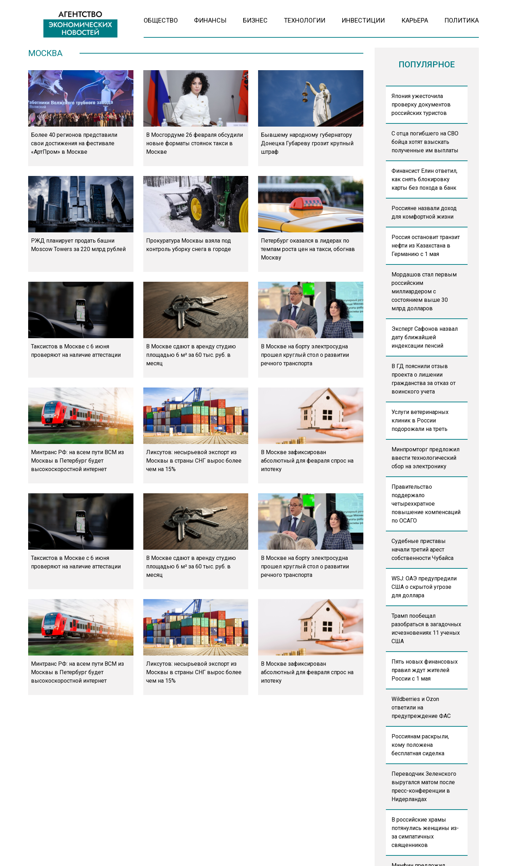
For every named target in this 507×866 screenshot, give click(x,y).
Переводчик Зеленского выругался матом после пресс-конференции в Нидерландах (424, 786)
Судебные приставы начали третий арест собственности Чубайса (422, 549)
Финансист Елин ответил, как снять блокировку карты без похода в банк (424, 179)
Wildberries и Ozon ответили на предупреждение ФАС (421, 707)
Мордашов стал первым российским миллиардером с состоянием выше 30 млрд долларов (424, 291)
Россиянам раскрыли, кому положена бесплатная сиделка (420, 745)
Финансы (210, 20)
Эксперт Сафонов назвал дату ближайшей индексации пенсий (425, 337)
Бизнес (255, 20)
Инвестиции (363, 20)
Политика (461, 20)
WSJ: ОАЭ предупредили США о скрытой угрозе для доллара (424, 587)
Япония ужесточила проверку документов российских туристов (421, 104)
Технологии (304, 20)
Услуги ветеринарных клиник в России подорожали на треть (420, 420)
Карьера (414, 20)
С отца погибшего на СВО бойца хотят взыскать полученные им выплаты (425, 142)
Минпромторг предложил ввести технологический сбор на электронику (425, 458)
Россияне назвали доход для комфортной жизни (424, 212)
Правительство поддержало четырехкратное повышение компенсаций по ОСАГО (426, 503)
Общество (161, 20)
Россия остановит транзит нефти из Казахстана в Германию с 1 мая (426, 245)
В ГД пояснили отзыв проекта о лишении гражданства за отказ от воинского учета (424, 379)
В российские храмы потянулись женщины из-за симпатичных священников (425, 832)
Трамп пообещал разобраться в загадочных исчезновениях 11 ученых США (426, 628)
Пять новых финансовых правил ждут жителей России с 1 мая (425, 670)
